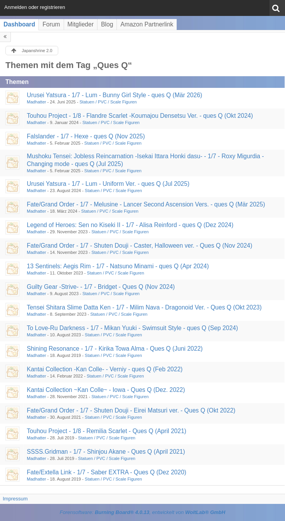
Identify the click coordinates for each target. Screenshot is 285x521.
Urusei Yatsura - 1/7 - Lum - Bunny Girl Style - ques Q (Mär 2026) (114, 95)
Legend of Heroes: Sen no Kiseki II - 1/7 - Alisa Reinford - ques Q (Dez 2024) (130, 225)
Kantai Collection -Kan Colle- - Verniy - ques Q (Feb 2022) (104, 369)
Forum (51, 24)
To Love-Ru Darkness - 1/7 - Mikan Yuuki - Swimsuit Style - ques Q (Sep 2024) (132, 328)
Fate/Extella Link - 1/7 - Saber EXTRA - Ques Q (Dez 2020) (106, 472)
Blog (107, 24)
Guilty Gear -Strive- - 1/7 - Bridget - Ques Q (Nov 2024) (101, 286)
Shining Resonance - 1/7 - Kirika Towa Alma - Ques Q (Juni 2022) (115, 348)
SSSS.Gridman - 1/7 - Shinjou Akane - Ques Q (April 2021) (106, 451)
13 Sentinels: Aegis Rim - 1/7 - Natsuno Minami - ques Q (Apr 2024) (118, 266)
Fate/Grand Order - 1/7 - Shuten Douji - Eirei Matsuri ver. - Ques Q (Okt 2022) (131, 410)
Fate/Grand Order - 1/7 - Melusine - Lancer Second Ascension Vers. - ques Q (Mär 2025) (146, 204)
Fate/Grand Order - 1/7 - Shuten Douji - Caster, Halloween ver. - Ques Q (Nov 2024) (139, 245)
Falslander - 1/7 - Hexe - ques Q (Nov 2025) (86, 136)
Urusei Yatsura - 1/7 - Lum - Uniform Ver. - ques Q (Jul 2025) (108, 183)
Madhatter (36, 102)
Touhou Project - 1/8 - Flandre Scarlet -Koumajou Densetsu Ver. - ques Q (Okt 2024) (140, 115)
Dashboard (19, 24)
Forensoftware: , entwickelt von (142, 512)
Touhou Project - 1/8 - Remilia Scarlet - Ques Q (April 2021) (106, 431)
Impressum (15, 499)
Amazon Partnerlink (146, 24)
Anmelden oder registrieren (34, 7)
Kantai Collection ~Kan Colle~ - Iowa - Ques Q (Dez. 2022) (106, 389)
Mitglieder (81, 24)
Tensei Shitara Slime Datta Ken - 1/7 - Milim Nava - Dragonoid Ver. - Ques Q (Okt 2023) (144, 307)
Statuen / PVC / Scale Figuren (108, 102)
